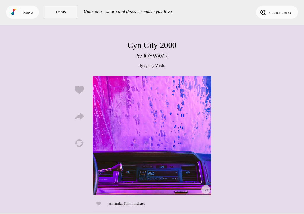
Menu (28, 12)
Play (152, 136)
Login (61, 12)
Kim (127, 203)
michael (138, 203)
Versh (159, 65)
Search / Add (275, 12)
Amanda (115, 203)
